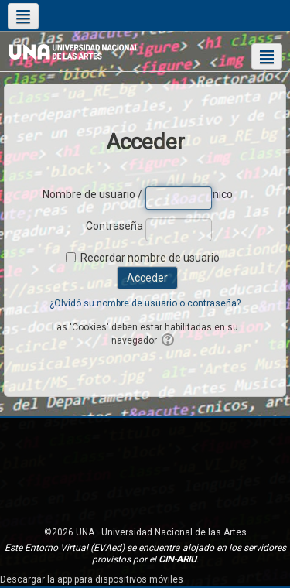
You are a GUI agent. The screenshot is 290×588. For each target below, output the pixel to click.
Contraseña (114, 226)
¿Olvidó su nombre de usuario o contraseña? (145, 303)
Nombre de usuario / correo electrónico (93, 194)
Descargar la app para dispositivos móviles (91, 579)
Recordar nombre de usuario (150, 257)
